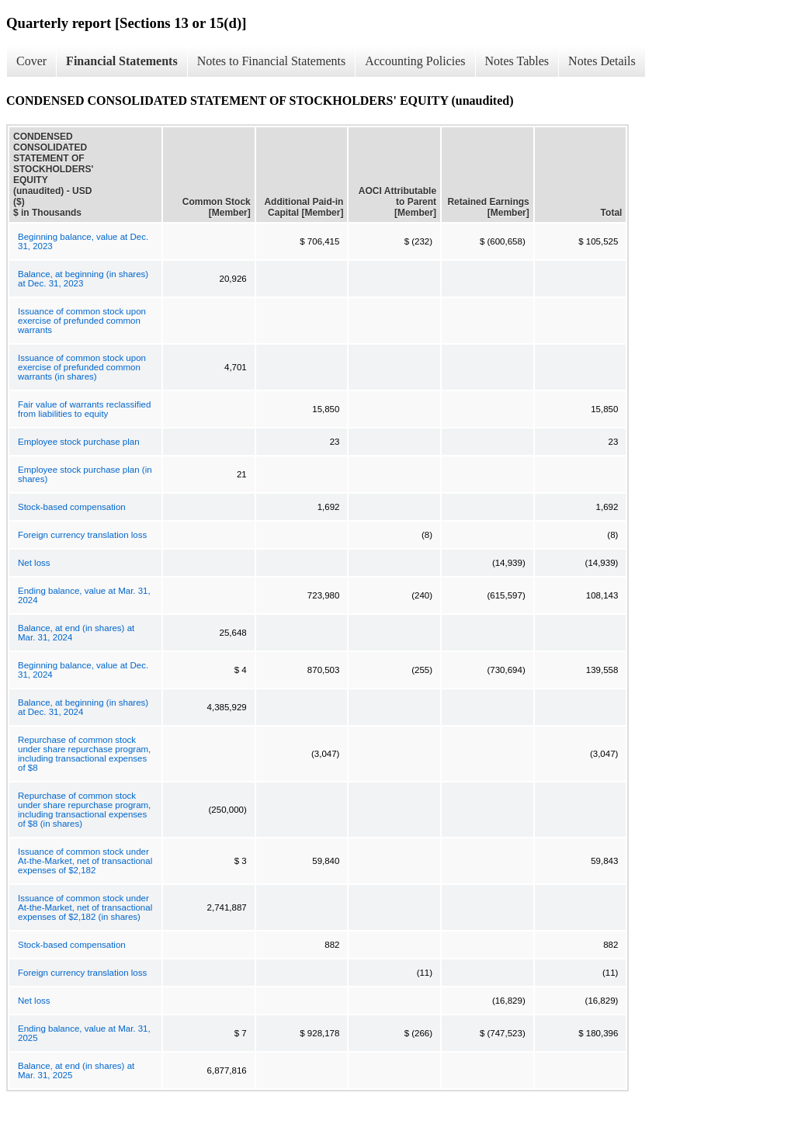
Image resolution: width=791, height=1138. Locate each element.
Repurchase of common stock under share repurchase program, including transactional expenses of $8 (84, 753)
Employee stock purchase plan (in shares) (85, 474)
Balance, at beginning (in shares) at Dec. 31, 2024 (83, 707)
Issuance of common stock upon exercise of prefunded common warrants (82, 321)
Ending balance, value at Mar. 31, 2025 (84, 1033)
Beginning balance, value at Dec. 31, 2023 (83, 241)
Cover (31, 61)
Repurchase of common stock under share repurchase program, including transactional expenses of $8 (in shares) (84, 809)
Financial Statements (122, 61)
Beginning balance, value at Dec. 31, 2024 (83, 670)
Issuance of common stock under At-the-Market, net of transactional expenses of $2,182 (85, 861)
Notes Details (602, 61)
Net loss (34, 562)
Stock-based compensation (72, 507)
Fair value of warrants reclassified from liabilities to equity (84, 409)
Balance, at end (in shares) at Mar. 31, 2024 (76, 632)
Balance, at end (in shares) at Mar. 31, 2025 (76, 1070)
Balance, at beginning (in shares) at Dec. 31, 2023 (83, 278)
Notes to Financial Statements (271, 61)
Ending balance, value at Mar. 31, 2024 (84, 595)
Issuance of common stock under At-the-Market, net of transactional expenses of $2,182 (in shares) (85, 907)
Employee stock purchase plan (79, 441)
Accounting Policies (415, 61)
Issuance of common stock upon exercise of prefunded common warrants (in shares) (82, 367)
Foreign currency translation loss (82, 535)
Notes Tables (517, 61)
